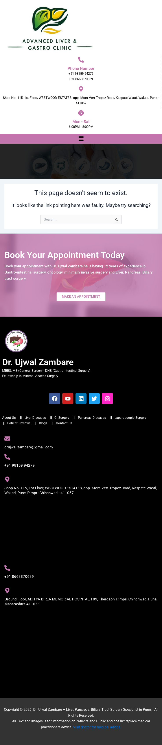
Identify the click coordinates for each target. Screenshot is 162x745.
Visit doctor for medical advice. (97, 727)
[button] (81, 138)
